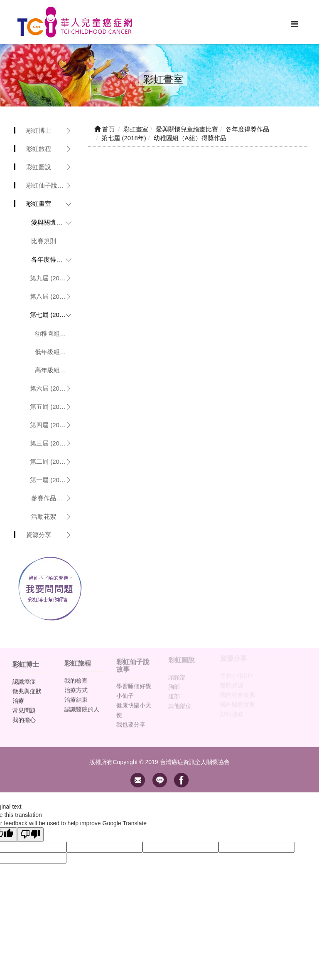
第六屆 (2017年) (52, 388)
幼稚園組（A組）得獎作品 (55, 333)
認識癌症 (24, 677)
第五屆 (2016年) (52, 406)
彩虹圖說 (38, 167)
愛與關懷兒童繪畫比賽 (53, 222)
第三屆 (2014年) (52, 443)
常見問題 (24, 706)
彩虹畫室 (38, 203)
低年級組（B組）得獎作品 (55, 351)
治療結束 (76, 694)
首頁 (104, 129)
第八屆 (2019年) (52, 296)
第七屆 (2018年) (52, 314)
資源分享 (38, 534)
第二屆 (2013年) (52, 461)
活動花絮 (43, 516)
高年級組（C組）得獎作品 (55, 370)
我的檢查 (76, 675)
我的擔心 (24, 715)
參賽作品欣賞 (50, 498)
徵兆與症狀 (27, 686)
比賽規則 (43, 241)
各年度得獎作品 (53, 259)
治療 (18, 696)
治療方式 (76, 685)
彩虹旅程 (38, 148)
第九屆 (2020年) (52, 278)
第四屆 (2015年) (52, 424)
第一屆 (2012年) (52, 479)
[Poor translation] (30, 834)
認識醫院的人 (81, 704)
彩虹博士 (38, 130)
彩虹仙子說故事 (48, 185)
